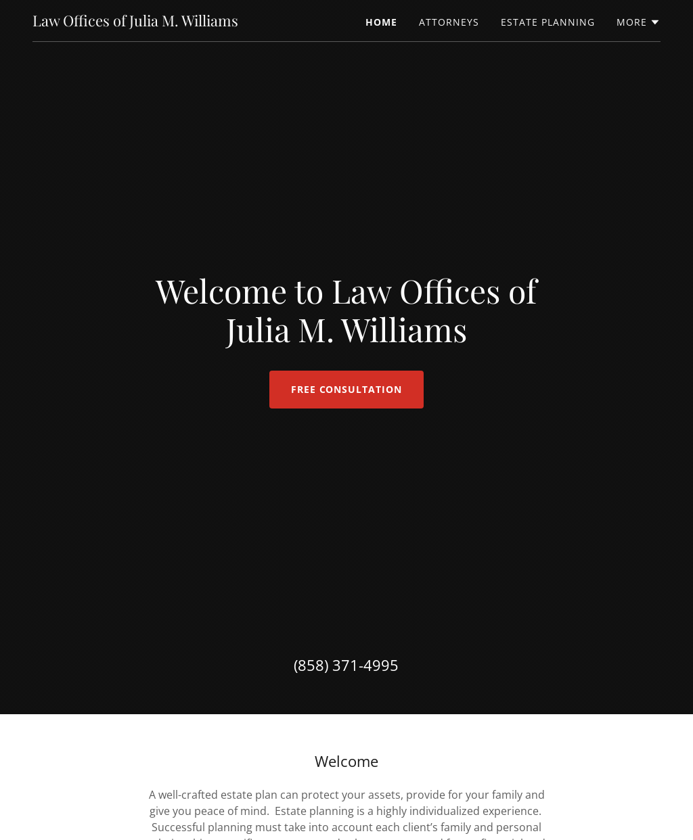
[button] (639, 22)
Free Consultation (347, 389)
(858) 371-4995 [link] (346, 665)
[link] (135, 22)
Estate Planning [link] (548, 22)
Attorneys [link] (449, 22)
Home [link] (381, 22)
